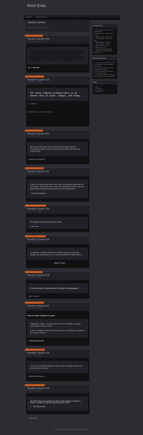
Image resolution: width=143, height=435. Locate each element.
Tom (32, 35)
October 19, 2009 (39, 385)
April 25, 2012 (38, 35)
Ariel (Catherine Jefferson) (102, 74)
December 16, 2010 (40, 205)
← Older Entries (32, 418)
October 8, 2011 (39, 76)
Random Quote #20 (38, 208)
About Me (29, 17)
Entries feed (98, 88)
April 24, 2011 (38, 130)
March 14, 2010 (39, 302)
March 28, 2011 (39, 168)
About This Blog (41, 17)
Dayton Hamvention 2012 (101, 45)
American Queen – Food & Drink (103, 37)
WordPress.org (99, 92)
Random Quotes (37, 41)
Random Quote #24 (38, 38)
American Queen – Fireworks (102, 43)
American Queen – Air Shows (103, 42)
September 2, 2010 (40, 236)
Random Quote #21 (38, 171)
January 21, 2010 (39, 349)
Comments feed (99, 90)
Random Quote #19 (38, 239)
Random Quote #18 (38, 275)
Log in (97, 86)
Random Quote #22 (38, 133)
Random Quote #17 (38, 305)
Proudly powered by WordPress (62, 429)
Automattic (86, 429)
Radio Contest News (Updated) (103, 49)
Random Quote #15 (38, 388)
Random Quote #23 (38, 79)
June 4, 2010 (38, 272)
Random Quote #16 (38, 352)
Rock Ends (36, 5)
